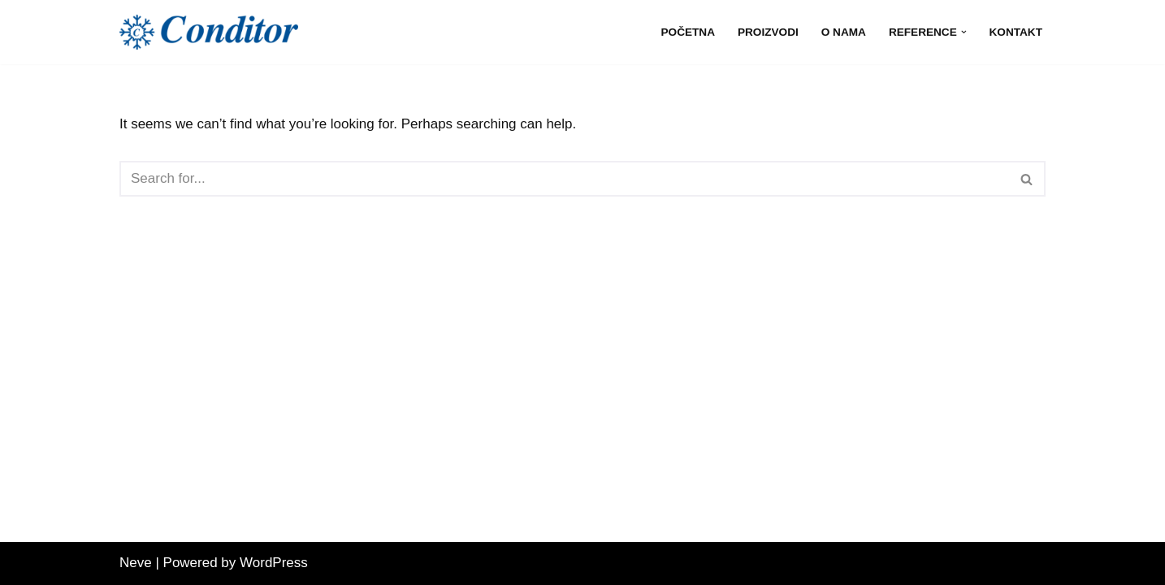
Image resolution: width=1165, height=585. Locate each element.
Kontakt (1016, 32)
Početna (688, 32)
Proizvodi (768, 32)
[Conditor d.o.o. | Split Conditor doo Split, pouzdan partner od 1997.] (208, 32)
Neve (135, 562)
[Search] (564, 179)
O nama (843, 32)
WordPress (274, 562)
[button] (964, 32)
